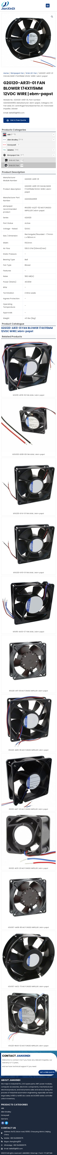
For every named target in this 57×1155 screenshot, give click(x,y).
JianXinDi (8, 9)
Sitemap (34, 1153)
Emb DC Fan (31, 73)
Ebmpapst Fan (17, 73)
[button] (48, 5)
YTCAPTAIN (48, 1153)
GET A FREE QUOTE (47, 1072)
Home (6, 73)
